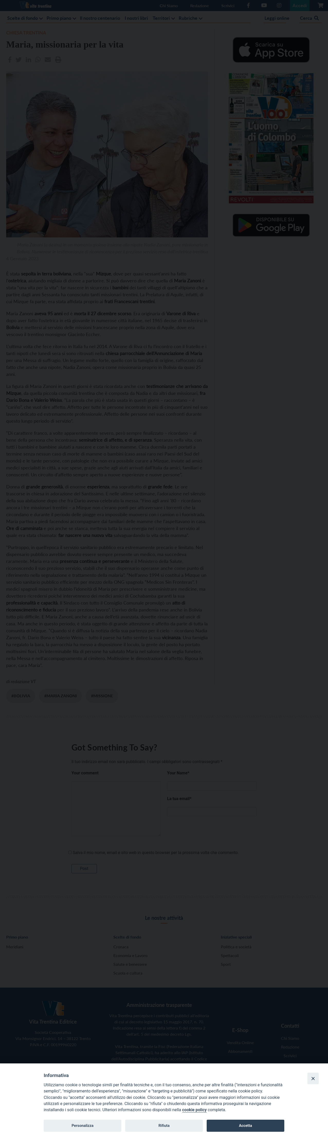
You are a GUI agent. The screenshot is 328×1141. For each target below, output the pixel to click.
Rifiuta (163, 1125)
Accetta (245, 1125)
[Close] (313, 1078)
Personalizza (82, 1125)
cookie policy (194, 1109)
